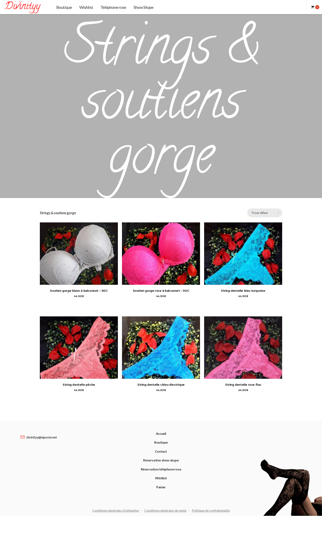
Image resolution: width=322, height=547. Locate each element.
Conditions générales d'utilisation (115, 493)
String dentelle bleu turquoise (243, 242)
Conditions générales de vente (165, 493)
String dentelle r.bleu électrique (161, 352)
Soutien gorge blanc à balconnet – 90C (79, 242)
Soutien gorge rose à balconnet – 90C (161, 242)
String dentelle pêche (79, 352)
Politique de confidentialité (211, 493)
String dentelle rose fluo (243, 352)
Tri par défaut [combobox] (259, 164)
